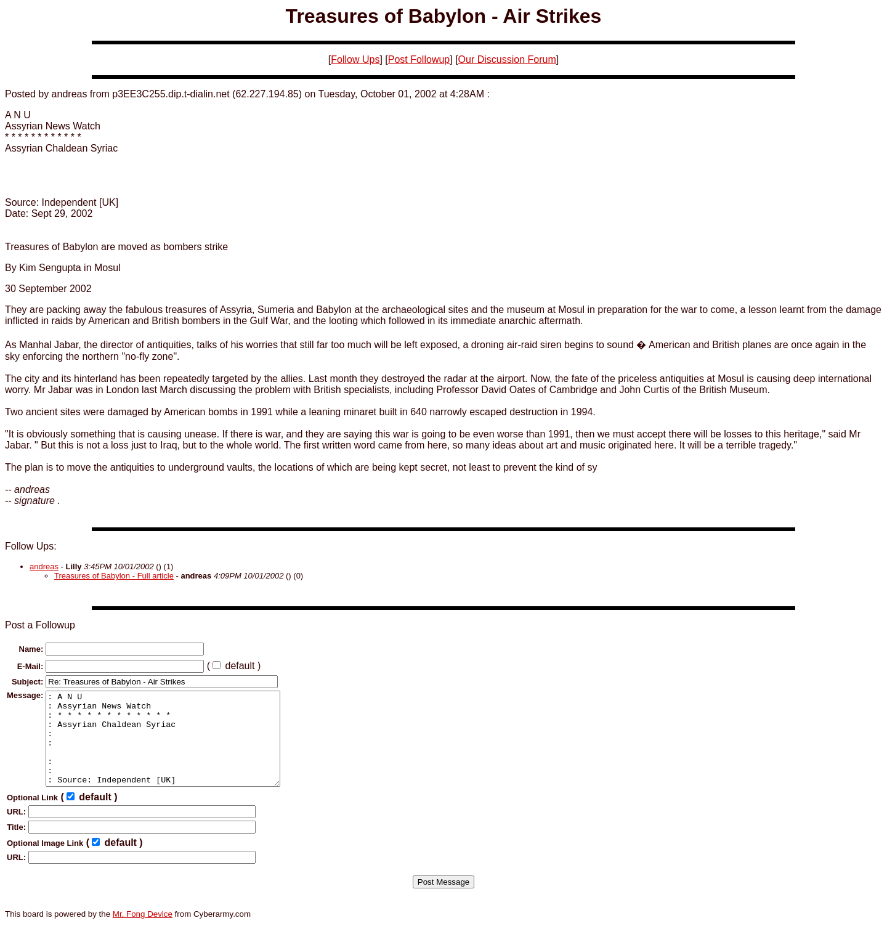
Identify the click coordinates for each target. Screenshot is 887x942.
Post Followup (419, 59)
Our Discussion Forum (507, 59)
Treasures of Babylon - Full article (114, 575)
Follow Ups (355, 59)
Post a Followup (40, 625)
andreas (44, 566)
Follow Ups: (31, 546)
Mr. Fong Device (142, 932)
